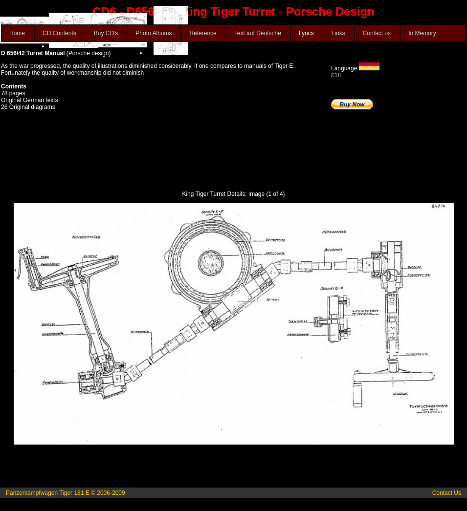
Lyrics (306, 33)
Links (338, 33)
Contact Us (446, 493)
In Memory (422, 33)
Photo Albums (153, 33)
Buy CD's (106, 33)
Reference (202, 33)
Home (17, 33)
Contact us (377, 33)
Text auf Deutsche (257, 33)
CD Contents (59, 33)
